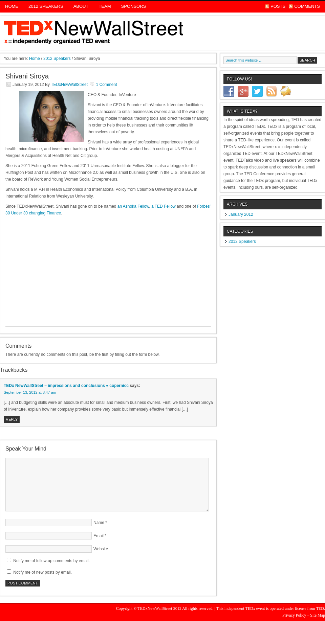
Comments (307, 6)
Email (98, 535)
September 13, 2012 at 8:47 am (30, 392)
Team (105, 6)
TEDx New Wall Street (162, 33)
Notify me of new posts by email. (42, 572)
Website (100, 549)
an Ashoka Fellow (133, 206)
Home (11, 6)
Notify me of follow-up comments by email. (51, 560)
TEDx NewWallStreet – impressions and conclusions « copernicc (66, 385)
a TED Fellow (163, 206)
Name (98, 522)
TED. (320, 608)
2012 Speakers (45, 6)
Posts (277, 6)
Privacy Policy (294, 615)
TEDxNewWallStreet (69, 84)
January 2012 (241, 214)
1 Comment (106, 84)
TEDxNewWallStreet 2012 (159, 608)
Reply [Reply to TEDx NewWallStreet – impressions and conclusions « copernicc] (12, 419)
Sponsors (133, 6)
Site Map (317, 615)
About (81, 6)
